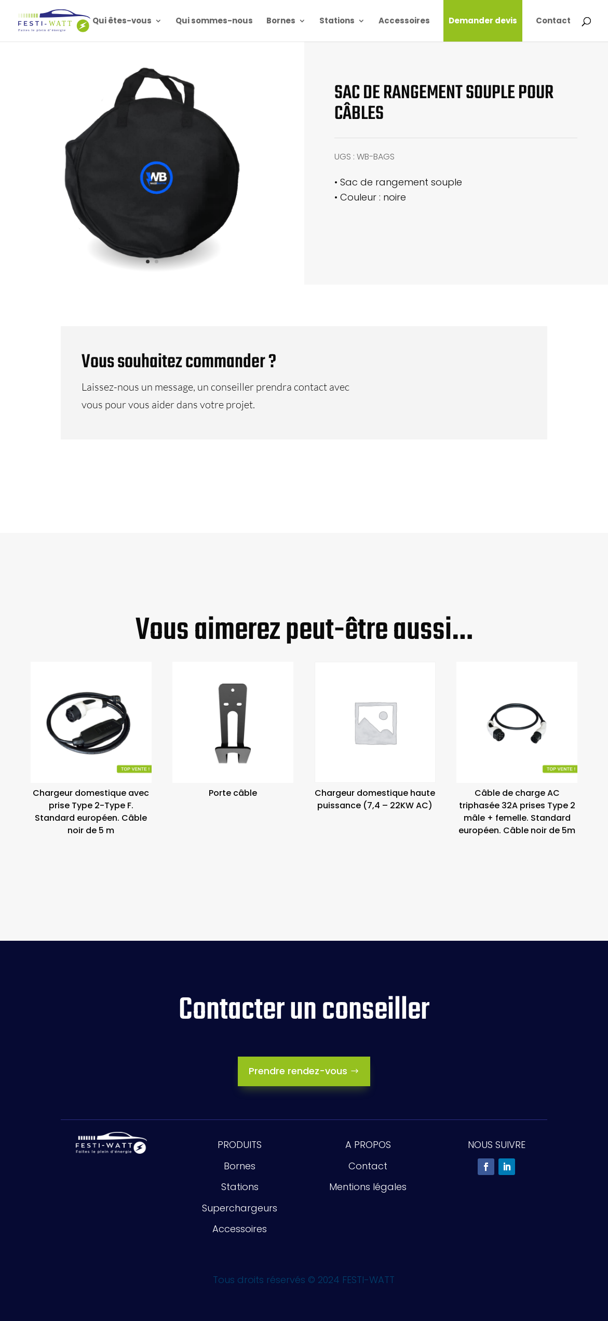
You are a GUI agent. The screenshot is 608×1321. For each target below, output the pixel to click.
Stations (337, 21)
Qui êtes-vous (122, 21)
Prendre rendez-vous (298, 1070)
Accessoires (404, 21)
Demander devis (483, 20)
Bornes (280, 21)
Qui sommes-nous (214, 21)
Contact (553, 21)
